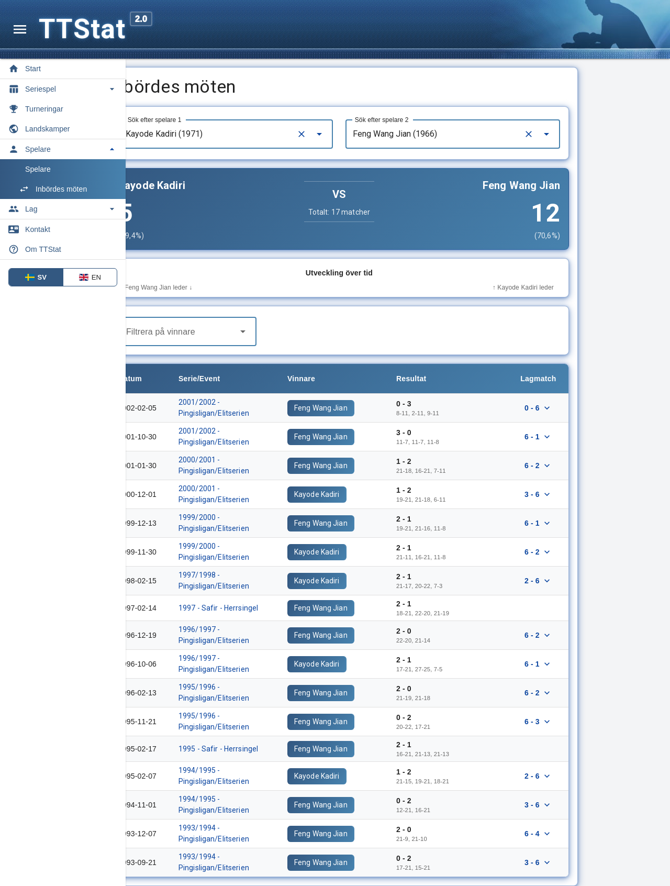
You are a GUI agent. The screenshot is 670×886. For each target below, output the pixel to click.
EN (90, 277)
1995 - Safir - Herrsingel (277, 749)
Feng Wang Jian (379, 408)
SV (36, 277)
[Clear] (360, 134)
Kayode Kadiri (375, 494)
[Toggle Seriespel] (63, 89)
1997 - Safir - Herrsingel (277, 608)
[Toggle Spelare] (63, 149)
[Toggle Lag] (63, 209)
